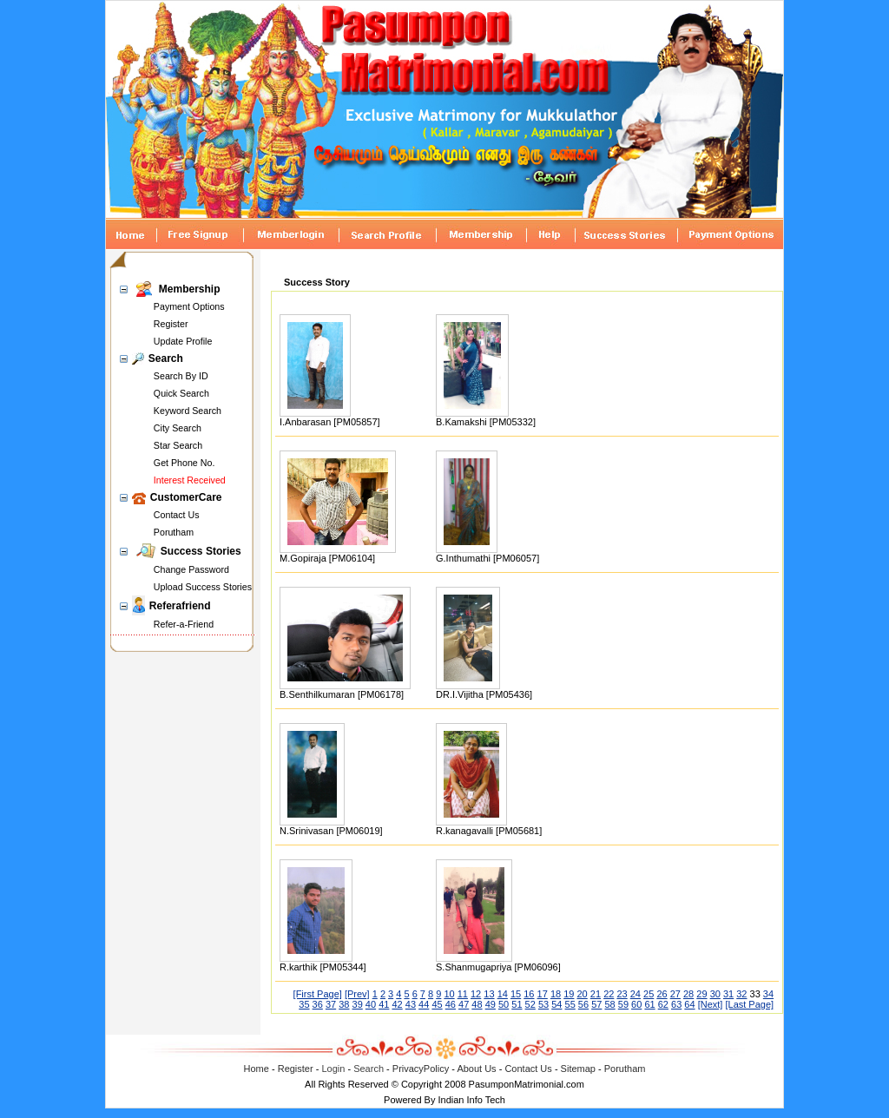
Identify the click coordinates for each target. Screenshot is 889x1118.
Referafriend (180, 606)
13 (489, 994)
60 (636, 1004)
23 (621, 994)
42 (397, 1004)
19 (568, 994)
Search (165, 358)
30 (715, 994)
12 (476, 994)
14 (502, 994)
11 (463, 994)
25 (648, 994)
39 (357, 1004)
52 (530, 1004)
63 (676, 1004)
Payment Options (189, 306)
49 (490, 1004)
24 (635, 994)
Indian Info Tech (471, 1100)
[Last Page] (749, 1004)
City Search (177, 428)
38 (344, 1004)
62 (663, 1004)
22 (608, 994)
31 (728, 994)
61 (649, 1004)
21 (595, 994)
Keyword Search (187, 410)
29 (701, 994)
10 (449, 994)
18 (555, 994)
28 (688, 994)
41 (384, 1004)
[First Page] (317, 994)
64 (689, 1004)
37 (331, 1004)
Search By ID (181, 376)
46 (450, 1004)
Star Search (178, 445)
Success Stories (201, 551)
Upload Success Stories (203, 587)
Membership (190, 289)
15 (515, 994)
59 (623, 1004)
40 (370, 1004)
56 (583, 1004)
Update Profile (183, 341)
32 (741, 994)
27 (675, 994)
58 (609, 1004)
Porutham (174, 532)
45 (436, 1004)
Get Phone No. (184, 462)
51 (516, 1004)
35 (304, 1004)
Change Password (191, 569)
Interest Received (190, 480)
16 (529, 994)
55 (570, 1004)
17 (542, 994)
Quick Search (181, 393)
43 (410, 1004)
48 (476, 1004)
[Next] (710, 1004)
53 (543, 1004)
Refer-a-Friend (184, 624)
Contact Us (177, 515)
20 (582, 994)
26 (661, 994)
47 (463, 1004)
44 (423, 1004)
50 (503, 1004)
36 (318, 1004)
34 (768, 994)
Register (171, 324)
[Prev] (357, 994)
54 (556, 1004)
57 (596, 1004)
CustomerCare (186, 497)
